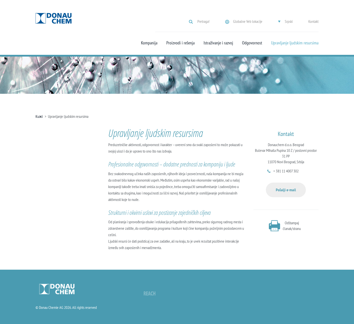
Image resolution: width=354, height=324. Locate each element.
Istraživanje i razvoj (218, 43)
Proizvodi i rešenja (180, 43)
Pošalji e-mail (286, 189)
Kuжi (39, 116)
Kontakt (313, 21)
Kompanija (149, 43)
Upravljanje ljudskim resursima (295, 43)
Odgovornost (252, 43)
